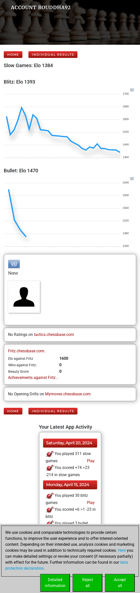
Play (90, 460)
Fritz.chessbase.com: (26, 351)
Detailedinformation (55, 582)
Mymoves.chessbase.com (68, 394)
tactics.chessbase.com (54, 334)
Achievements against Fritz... (33, 377)
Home (13, 54)
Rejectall (87, 582)
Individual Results (53, 54)
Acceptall (120, 582)
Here (122, 550)
